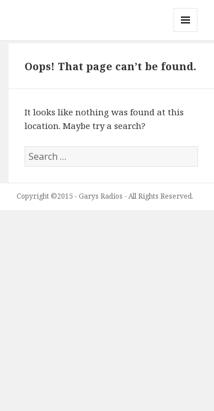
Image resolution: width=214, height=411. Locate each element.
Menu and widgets (185, 31)
